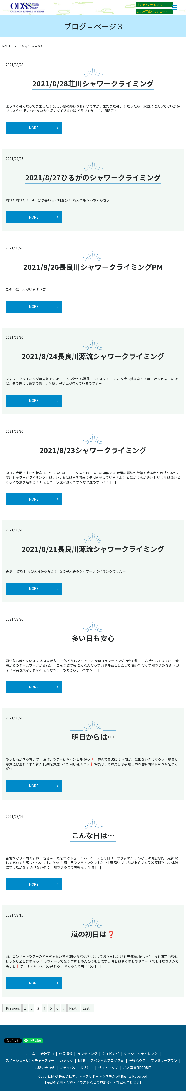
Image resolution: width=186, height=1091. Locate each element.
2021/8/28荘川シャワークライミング (93, 83)
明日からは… (93, 736)
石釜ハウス (137, 1060)
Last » (87, 1008)
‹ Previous (12, 1008)
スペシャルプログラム (107, 1060)
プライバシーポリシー (76, 1067)
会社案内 (47, 1053)
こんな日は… (93, 835)
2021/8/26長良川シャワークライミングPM (93, 267)
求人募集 (137, 1067)
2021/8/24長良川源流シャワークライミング (93, 356)
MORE (34, 127)
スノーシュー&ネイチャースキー (30, 1060)
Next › (73, 1008)
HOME (6, 46)
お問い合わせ (44, 1067)
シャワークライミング (140, 1053)
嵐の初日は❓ (93, 934)
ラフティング (87, 1053)
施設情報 (65, 1053)
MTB (81, 1060)
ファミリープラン (164, 1060)
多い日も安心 (93, 638)
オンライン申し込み (149, 4)
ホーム (30, 1053)
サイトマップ (108, 1067)
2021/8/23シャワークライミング (93, 450)
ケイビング (110, 1053)
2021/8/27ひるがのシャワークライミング (93, 177)
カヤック (66, 1060)
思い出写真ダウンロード (152, 11)
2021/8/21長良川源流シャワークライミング (93, 548)
